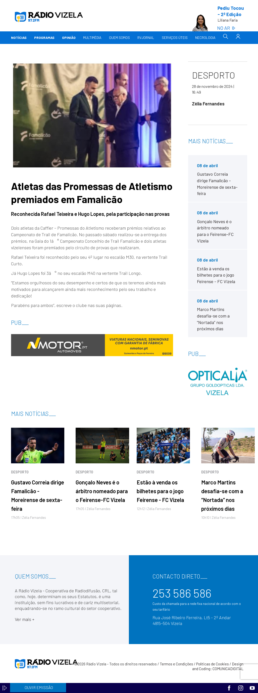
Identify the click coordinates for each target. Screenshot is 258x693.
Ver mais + (24, 619)
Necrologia (205, 37)
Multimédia (92, 37)
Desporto (20, 472)
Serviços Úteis (175, 37)
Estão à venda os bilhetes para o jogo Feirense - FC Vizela (160, 491)
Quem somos (119, 37)
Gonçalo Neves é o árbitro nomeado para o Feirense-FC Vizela (102, 491)
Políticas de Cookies (212, 664)
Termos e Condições (176, 664)
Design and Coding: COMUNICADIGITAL (217, 666)
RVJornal (145, 37)
